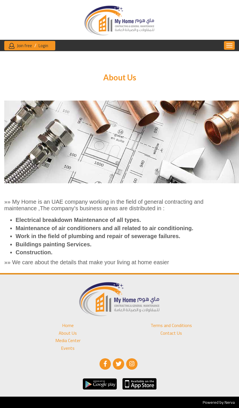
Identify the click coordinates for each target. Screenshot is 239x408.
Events (68, 348)
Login (43, 45)
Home (68, 325)
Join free (24, 45)
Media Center (68, 340)
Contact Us (171, 333)
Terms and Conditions (171, 325)
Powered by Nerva (219, 402)
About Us (68, 333)
